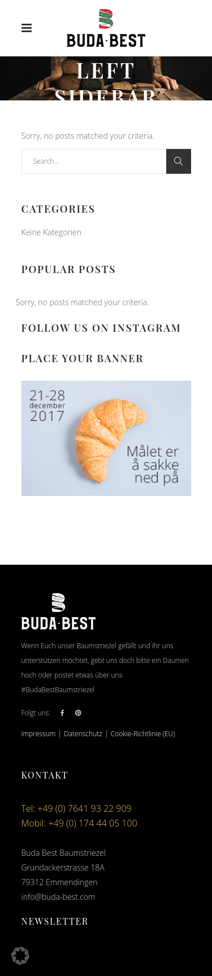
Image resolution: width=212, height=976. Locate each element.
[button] (20, 955)
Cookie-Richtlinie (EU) (143, 733)
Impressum (38, 733)
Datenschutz (83, 733)
